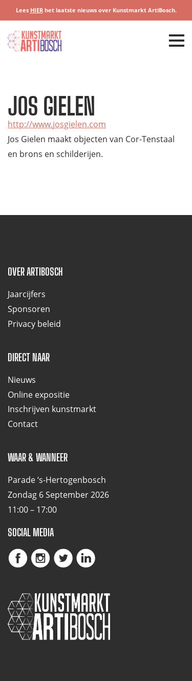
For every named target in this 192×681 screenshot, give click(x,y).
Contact (23, 424)
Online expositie (39, 394)
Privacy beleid (34, 323)
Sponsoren (29, 309)
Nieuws (22, 379)
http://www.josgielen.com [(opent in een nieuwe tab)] (57, 124)
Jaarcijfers (27, 294)
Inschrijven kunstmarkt (52, 409)
